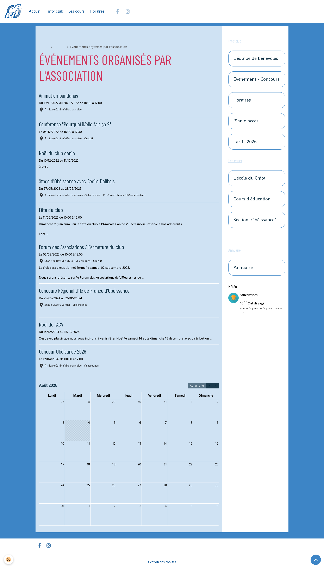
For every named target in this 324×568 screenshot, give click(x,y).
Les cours (76, 11)
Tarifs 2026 (245, 142)
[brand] (13, 11)
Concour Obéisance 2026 (64, 351)
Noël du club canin (57, 153)
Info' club (55, 11)
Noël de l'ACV (51, 324)
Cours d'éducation (251, 199)
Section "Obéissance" (254, 220)
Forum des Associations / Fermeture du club (83, 247)
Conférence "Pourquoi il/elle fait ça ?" (76, 124)
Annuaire (243, 268)
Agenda (59, 47)
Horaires (97, 11)
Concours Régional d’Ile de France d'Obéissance (86, 290)
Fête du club (51, 209)
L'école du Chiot (249, 178)
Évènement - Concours (256, 79)
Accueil (35, 11)
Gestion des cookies (162, 562)
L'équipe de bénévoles (255, 59)
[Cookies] (8, 559)
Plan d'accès (245, 121)
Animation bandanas (59, 95)
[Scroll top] (316, 560)
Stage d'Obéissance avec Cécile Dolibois (78, 181)
